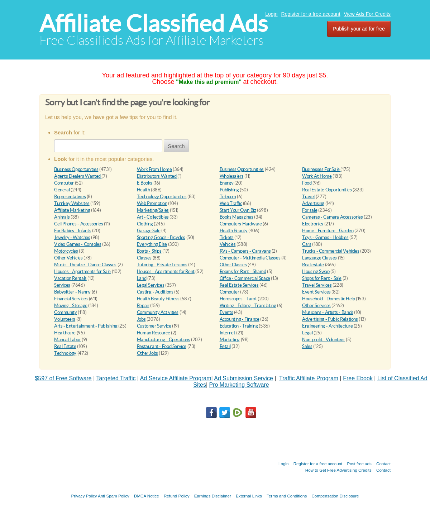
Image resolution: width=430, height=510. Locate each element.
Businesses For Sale (321, 169)
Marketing (230, 339)
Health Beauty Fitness (158, 298)
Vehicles (228, 244)
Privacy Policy (84, 496)
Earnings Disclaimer (212, 496)
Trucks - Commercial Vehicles (330, 251)
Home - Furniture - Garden (327, 230)
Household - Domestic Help (328, 298)
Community (65, 312)
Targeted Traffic (116, 378)
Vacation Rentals (70, 278)
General (62, 189)
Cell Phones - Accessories (78, 224)
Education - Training (239, 326)
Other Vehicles (68, 258)
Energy (227, 183)
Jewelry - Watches (72, 237)
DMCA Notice (146, 496)
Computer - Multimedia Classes (250, 258)
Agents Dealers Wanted (77, 176)
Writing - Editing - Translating (248, 305)
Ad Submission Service (243, 378)
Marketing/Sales (153, 210)
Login (271, 14)
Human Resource (153, 332)
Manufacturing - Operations (163, 339)
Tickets (227, 237)
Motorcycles (66, 251)
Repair (143, 305)
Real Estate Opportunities (327, 189)
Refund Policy (177, 496)
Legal (307, 332)
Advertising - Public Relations (330, 319)
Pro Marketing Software (239, 385)
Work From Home (154, 169)
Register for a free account (310, 14)
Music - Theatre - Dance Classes (85, 264)
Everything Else (152, 244)
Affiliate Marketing (72, 210)
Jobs (141, 319)
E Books (144, 183)
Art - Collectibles (153, 217)
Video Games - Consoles (77, 244)
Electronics (312, 224)
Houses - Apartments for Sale (82, 271)
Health (143, 189)
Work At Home (316, 176)
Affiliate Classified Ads (153, 23)
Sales (307, 346)
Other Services (316, 305)
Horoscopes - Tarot (238, 298)
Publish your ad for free (359, 29)
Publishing (229, 189)
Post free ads (359, 463)
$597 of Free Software (63, 378)
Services (62, 285)
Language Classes (319, 258)
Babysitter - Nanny (72, 292)
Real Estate (65, 346)
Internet (227, 332)
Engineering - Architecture (327, 326)
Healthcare (65, 332)
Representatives (70, 196)
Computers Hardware (241, 224)
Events (226, 312)
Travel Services (316, 285)
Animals (62, 217)
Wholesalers (232, 176)
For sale (309, 210)
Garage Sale (149, 230)
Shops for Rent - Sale (321, 278)
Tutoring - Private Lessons (162, 264)
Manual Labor (67, 339)
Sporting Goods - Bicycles (161, 237)
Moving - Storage (70, 305)
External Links (249, 496)
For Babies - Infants (72, 230)
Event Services (316, 292)
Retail (225, 346)
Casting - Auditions (155, 292)
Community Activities (157, 312)
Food (306, 183)
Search (176, 146)
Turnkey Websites (72, 203)
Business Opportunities (76, 169)
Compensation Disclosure (335, 496)
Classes (144, 258)
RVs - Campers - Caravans (245, 251)
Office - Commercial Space (245, 278)
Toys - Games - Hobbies (325, 237)
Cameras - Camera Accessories (332, 217)
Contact (383, 463)
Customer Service (154, 326)
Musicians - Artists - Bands (327, 312)
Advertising (313, 203)
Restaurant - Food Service (161, 346)
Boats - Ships (149, 251)
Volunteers (64, 319)
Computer (64, 183)
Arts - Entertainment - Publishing (85, 326)
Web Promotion (152, 203)
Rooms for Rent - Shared (243, 271)
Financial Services (71, 298)
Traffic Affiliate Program (308, 378)
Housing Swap (315, 271)
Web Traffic (231, 203)
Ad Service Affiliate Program (175, 378)
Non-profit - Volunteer (323, 339)
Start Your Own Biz (238, 210)
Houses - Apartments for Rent (166, 271)
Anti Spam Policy (113, 496)
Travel (308, 196)
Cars (306, 244)
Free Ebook (358, 378)
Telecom (228, 196)
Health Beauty (234, 230)
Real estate (313, 264)
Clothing (145, 224)
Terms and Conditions (287, 496)
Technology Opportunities (162, 196)
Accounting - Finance (239, 319)
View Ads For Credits (367, 14)
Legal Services (150, 285)
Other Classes (233, 264)
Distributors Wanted (157, 176)
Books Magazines (236, 217)
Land (141, 278)
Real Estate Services (239, 285)
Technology (65, 353)
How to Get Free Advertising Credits (338, 470)
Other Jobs (147, 353)
